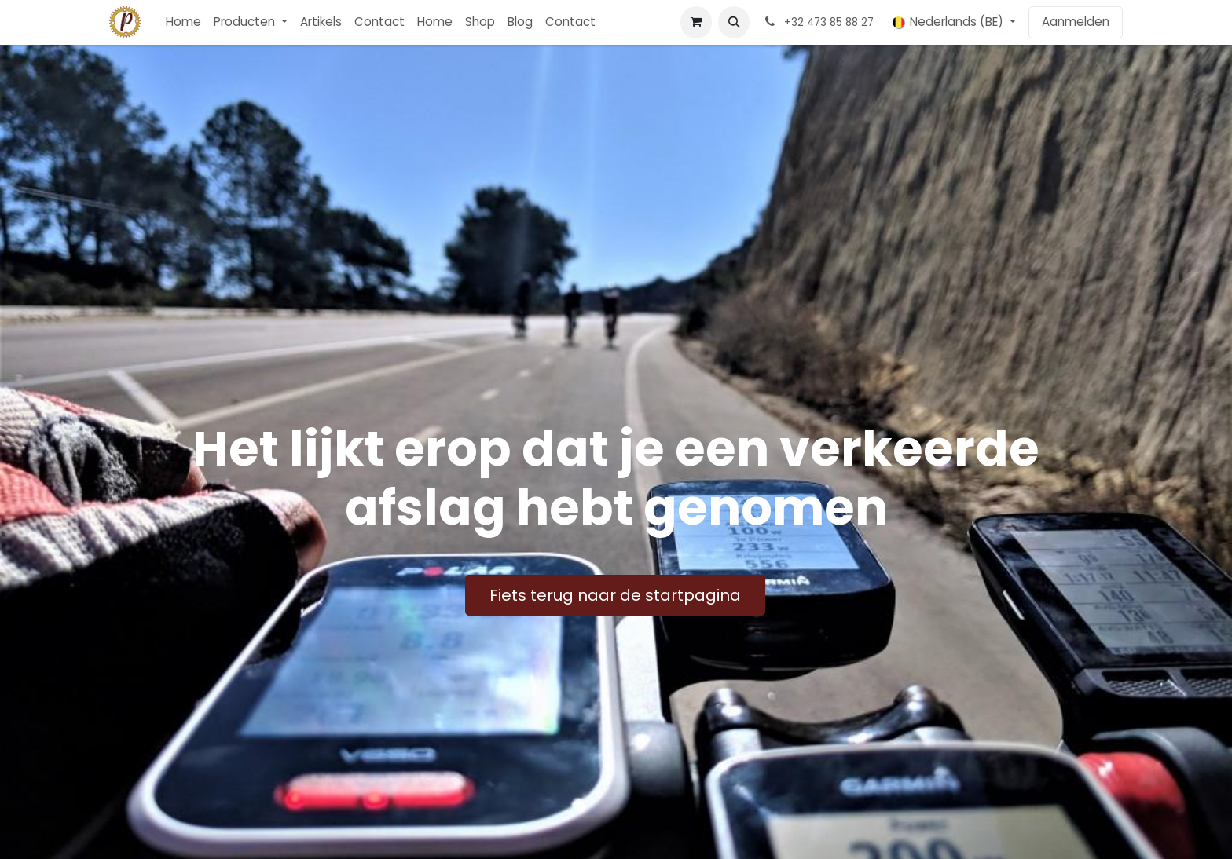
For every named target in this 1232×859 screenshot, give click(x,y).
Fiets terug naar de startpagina (615, 595)
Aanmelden (1075, 21)
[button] (734, 22)
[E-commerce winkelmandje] (696, 22)
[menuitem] (183, 22)
